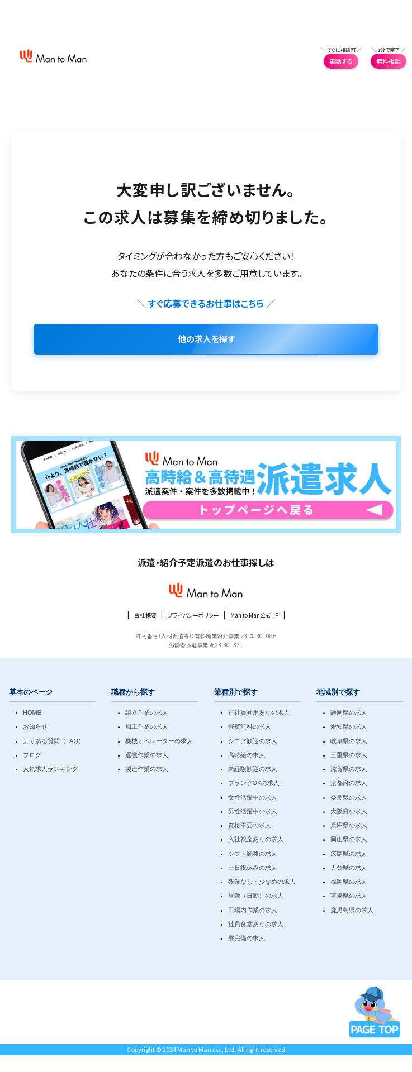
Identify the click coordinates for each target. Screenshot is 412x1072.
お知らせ (35, 726)
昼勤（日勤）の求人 (255, 895)
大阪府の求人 (348, 811)
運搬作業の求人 (146, 755)
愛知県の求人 (348, 726)
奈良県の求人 (348, 797)
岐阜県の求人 (348, 741)
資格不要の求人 (249, 825)
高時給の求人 (246, 755)
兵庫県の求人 (348, 825)
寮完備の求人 (246, 938)
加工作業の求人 (146, 726)
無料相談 (388, 60)
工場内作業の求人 (252, 910)
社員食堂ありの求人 (255, 924)
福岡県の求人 (348, 881)
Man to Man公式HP (254, 615)
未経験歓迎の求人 (252, 768)
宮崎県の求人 (348, 895)
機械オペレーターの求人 (159, 741)
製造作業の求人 (146, 768)
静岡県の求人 (348, 712)
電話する (341, 60)
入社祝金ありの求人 (255, 839)
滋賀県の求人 (348, 768)
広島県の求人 (348, 853)
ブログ (32, 755)
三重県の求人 (348, 755)
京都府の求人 (348, 782)
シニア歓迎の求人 (252, 741)
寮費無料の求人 (249, 726)
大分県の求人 (348, 867)
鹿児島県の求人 (351, 910)
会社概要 (145, 615)
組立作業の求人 (146, 712)
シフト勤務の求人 (252, 853)
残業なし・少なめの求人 (262, 881)
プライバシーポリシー (193, 615)
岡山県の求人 (348, 839)
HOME (32, 712)
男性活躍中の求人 (252, 811)
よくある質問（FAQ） (53, 741)
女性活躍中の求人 (252, 797)
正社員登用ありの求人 (259, 712)
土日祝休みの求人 (252, 867)
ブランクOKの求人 (254, 782)
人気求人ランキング (50, 768)
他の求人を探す (206, 338)
